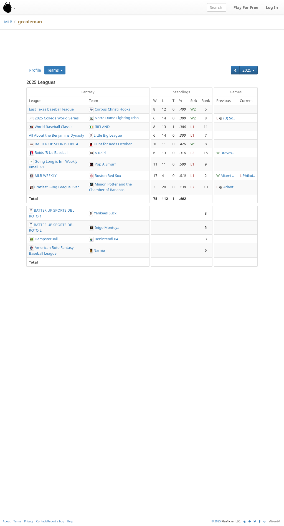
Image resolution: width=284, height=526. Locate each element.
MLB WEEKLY (46, 175)
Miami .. (227, 175)
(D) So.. (229, 118)
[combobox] (216, 7)
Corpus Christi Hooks (112, 109)
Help (70, 521)
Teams (55, 70)
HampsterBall (46, 238)
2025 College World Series (57, 118)
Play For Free (246, 7)
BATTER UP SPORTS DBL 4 (56, 143)
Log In (272, 7)
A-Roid (100, 152)
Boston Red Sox (108, 175)
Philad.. (249, 175)
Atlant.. (229, 186)
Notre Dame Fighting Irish (117, 117)
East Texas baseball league (51, 109)
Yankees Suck (105, 213)
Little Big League (108, 135)
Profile (35, 70)
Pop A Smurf (105, 164)
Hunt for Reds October (113, 143)
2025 (248, 70)
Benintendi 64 (106, 238)
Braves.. (227, 152)
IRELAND (102, 126)
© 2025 (216, 521)
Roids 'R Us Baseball (52, 152)
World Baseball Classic (53, 126)
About (7, 521)
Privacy (28, 521)
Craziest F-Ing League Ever (56, 186)
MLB (8, 21)
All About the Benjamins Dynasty (56, 135)
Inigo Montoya (107, 227)
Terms (17, 521)
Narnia (99, 250)
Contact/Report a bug (50, 521)
